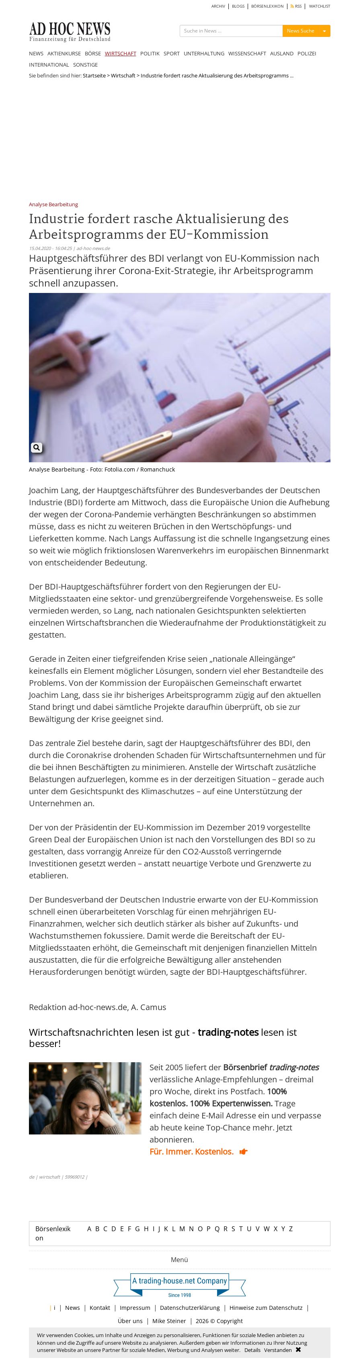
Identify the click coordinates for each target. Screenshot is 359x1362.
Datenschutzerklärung (190, 1307)
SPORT (172, 53)
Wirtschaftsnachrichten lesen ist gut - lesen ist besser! (163, 1037)
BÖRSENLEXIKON (267, 6)
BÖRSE (93, 53)
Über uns (130, 1321)
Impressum (135, 1307)
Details (252, 1350)
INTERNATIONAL (49, 64)
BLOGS (238, 6)
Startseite (94, 75)
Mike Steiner (169, 1321)
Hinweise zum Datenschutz (266, 1307)
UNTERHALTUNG (204, 53)
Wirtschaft (123, 75)
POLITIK (150, 53)
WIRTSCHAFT (120, 53)
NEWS (36, 53)
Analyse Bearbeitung (53, 205)
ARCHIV (218, 6)
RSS (296, 6)
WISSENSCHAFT (247, 53)
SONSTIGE (85, 64)
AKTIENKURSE (64, 53)
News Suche (300, 30)
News (72, 1307)
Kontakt (100, 1307)
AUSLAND (281, 53)
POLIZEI (306, 53)
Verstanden (278, 1350)
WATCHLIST (319, 6)
